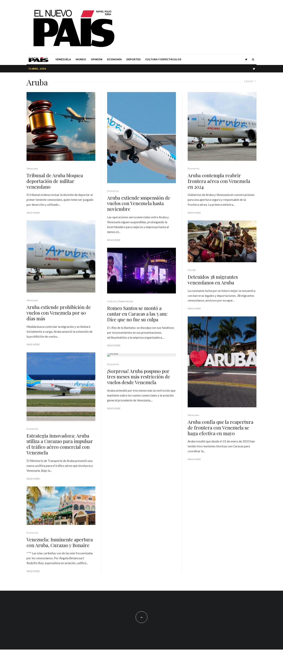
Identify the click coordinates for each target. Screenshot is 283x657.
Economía (114, 59)
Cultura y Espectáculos (163, 59)
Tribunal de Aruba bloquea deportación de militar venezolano (55, 181)
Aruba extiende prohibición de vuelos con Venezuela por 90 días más (59, 312)
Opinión (96, 59)
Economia (32, 428)
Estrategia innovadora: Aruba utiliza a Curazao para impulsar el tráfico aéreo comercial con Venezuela (60, 444)
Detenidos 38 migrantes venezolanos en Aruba (213, 279)
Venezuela (63, 59)
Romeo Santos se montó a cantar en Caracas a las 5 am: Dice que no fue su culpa (137, 313)
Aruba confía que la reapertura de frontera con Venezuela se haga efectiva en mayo (220, 427)
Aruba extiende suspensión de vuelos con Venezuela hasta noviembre (138, 203)
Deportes (133, 59)
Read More (33, 212)
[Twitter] (246, 59)
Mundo (81, 59)
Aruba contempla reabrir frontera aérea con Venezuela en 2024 (219, 181)
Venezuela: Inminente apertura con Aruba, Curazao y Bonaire (60, 542)
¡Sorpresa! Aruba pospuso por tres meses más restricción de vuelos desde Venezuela (138, 376)
